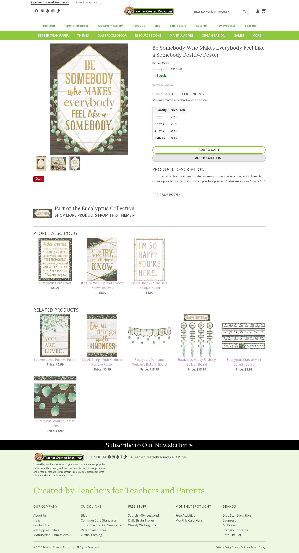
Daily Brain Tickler (141, 520)
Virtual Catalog (91, 535)
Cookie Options (241, 547)
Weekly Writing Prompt (145, 525)
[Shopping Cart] (263, 10)
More (256, 35)
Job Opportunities (46, 530)
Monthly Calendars (189, 520)
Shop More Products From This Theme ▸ (94, 215)
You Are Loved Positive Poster (55, 360)
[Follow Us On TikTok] (58, 10)
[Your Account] (257, 10)
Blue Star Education (89, 2)
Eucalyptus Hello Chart (55, 283)
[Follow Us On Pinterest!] (47, 10)
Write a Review (162, 85)
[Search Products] (243, 11)
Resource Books (148, 35)
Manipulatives (181, 35)
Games (239, 35)
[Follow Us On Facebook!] (36, 10)
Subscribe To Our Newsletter (102, 525)
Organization (213, 35)
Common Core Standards (99, 520)
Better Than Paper (53, 35)
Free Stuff (48, 25)
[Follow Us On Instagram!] (52, 10)
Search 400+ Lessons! (143, 515)
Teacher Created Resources (50, 2)
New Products (225, 25)
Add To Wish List (209, 158)
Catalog (201, 25)
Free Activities (185, 515)
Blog (157, 25)
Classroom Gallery (110, 25)
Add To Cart (209, 149)
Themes (83, 35)
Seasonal (251, 25)
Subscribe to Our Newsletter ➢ (149, 445)
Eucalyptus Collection (108, 208)
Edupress (229, 520)
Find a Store (178, 25)
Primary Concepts (235, 530)
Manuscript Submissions (51, 535)
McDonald (230, 525)
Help (36, 520)
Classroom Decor (112, 35)
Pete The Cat (232, 535)
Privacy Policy (223, 547)
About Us (139, 25)
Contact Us (41, 525)
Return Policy (258, 547)
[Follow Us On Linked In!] (42, 10)
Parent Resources (76, 25)
